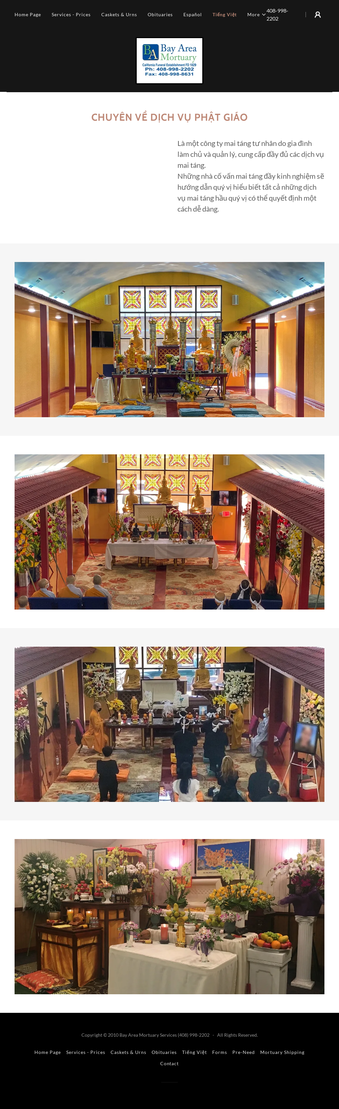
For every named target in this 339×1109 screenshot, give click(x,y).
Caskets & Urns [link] (119, 14)
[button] (256, 15)
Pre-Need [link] (243, 1052)
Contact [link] (169, 1063)
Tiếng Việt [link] (225, 14)
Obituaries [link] (160, 14)
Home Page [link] (28, 14)
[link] (169, 60)
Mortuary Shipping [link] (282, 1052)
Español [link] (192, 14)
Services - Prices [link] (71, 14)
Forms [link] (219, 1052)
